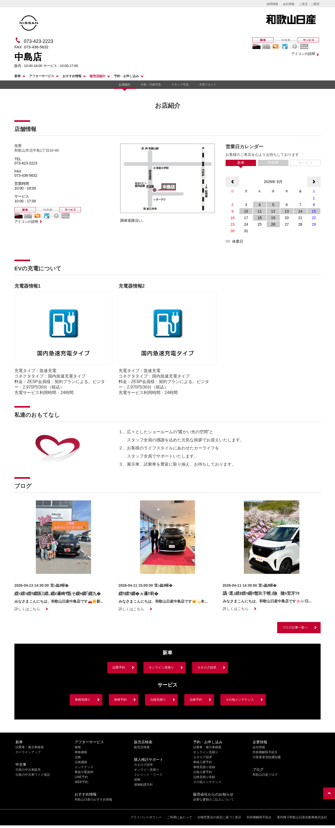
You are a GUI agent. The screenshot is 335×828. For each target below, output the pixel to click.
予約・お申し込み (126, 76)
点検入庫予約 (202, 772)
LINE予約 (81, 777)
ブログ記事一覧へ (295, 627)
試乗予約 (119, 667)
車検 (78, 747)
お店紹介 (124, 84)
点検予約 (195, 699)
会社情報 (288, 3)
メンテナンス (84, 767)
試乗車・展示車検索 (29, 747)
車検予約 (120, 699)
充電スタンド (207, 84)
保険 (137, 779)
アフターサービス (41, 76)
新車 (17, 76)
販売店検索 (142, 747)
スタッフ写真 (180, 84)
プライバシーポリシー (146, 817)
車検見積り (83, 699)
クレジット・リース (148, 774)
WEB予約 (81, 782)
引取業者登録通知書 (267, 757)
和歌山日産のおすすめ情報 (93, 799)
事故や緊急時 (84, 772)
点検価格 (81, 762)
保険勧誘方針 (143, 784)
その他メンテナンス (240, 699)
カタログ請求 (206, 667)
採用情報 (272, 3)
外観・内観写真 (151, 84)
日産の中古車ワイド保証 (32, 774)
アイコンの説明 (303, 54)
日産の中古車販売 (28, 770)
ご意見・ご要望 (309, 3)
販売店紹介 (97, 76)
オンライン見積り (161, 667)
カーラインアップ (28, 752)
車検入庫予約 (202, 762)
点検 (78, 757)
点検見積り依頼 (204, 777)
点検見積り (158, 699)
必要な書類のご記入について (213, 799)
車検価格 (81, 752)
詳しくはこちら (27, 609)
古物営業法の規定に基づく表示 (219, 817)
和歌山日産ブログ (265, 774)
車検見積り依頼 (204, 767)
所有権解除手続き (265, 752)
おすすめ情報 (72, 76)
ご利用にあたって (179, 817)
